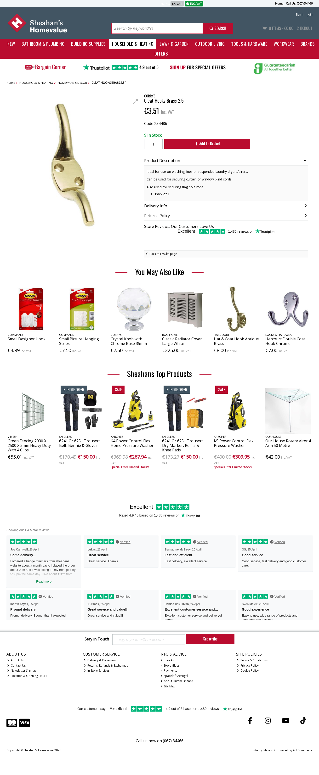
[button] (135, 102)
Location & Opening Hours (27, 676)
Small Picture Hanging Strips (79, 341)
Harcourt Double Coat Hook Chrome (285, 341)
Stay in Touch (97, 639)
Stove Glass (170, 665)
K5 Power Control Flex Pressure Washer (233, 443)
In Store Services (96, 670)
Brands (308, 43)
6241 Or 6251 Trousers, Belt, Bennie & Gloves (80, 443)
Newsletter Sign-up (21, 670)
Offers (161, 53)
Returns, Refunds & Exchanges (106, 665)
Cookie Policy (248, 670)
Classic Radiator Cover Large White (182, 341)
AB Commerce (303, 750)
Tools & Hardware (249, 43)
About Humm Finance (176, 681)
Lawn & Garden (174, 43)
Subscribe (210, 639)
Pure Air (167, 660)
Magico (268, 750)
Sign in (300, 14)
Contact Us (16, 665)
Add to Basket (207, 143)
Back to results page (163, 254)
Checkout (304, 28)
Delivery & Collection (100, 660)
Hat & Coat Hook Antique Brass (236, 341)
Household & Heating (133, 43)
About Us (15, 660)
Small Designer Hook (27, 339)
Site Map (168, 686)
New (11, 43)
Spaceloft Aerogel (174, 676)
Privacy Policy (248, 665)
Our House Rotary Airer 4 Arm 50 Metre (288, 443)
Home (279, 3)
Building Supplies (88, 43)
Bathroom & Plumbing (43, 43)
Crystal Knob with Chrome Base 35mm (129, 341)
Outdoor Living (210, 43)
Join (310, 14)
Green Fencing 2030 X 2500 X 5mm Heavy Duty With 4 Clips (29, 445)
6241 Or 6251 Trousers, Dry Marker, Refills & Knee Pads (183, 445)
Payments (168, 670)
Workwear (284, 43)
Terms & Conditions (252, 660)
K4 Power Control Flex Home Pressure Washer (132, 443)
